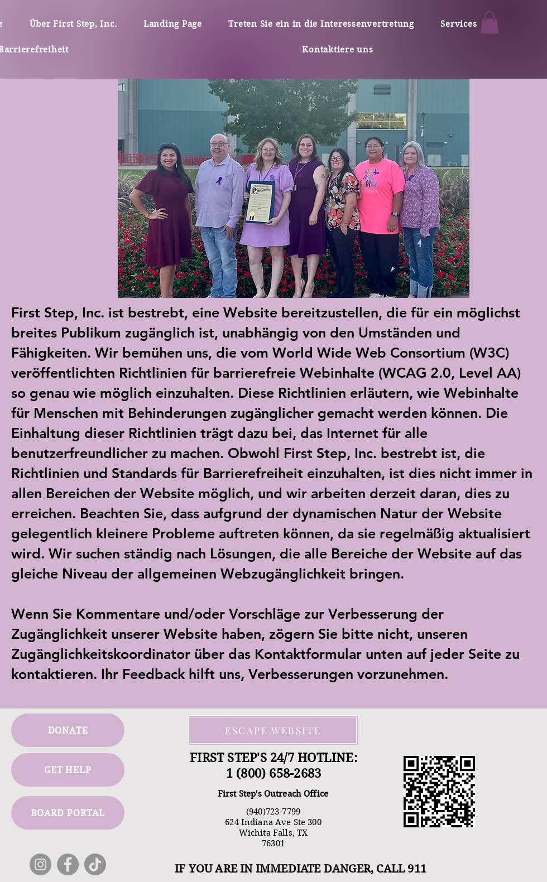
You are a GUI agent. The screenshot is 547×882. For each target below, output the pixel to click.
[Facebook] (68, 864)
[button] (489, 22)
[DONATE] (67, 730)
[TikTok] (95, 864)
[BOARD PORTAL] (67, 813)
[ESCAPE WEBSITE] (273, 730)
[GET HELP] (67, 770)
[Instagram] (40, 864)
